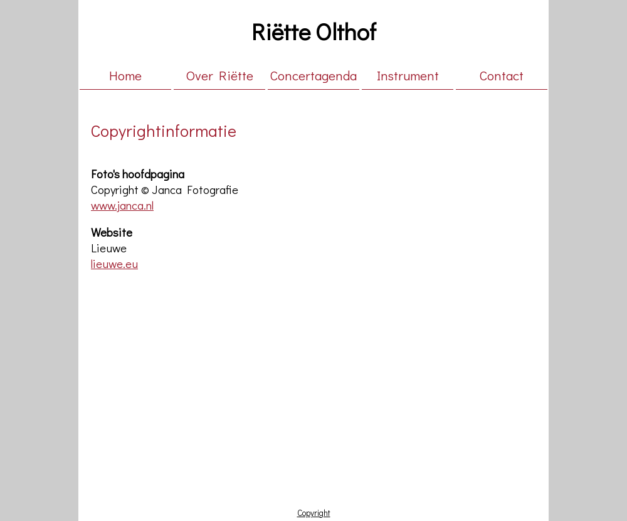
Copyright (313, 512)
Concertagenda (313, 75)
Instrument (408, 75)
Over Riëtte (219, 75)
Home (125, 75)
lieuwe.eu (114, 263)
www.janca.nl (122, 205)
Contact (502, 75)
